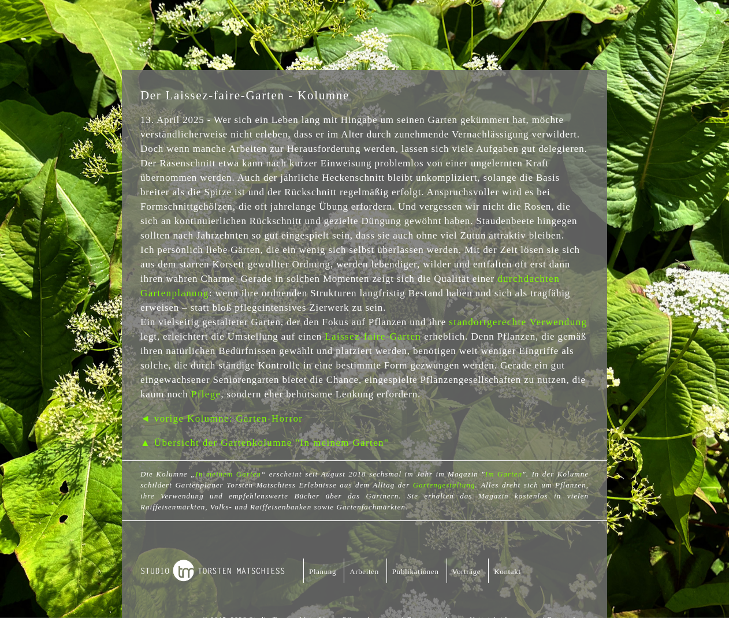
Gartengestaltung (444, 485)
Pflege (206, 394)
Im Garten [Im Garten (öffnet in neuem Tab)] (503, 474)
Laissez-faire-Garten (373, 336)
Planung (322, 571)
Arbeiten (364, 571)
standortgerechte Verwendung (518, 322)
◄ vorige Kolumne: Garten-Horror (221, 418)
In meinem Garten (228, 474)
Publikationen (415, 571)
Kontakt (507, 571)
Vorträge (466, 571)
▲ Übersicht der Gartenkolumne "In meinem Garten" (264, 442)
